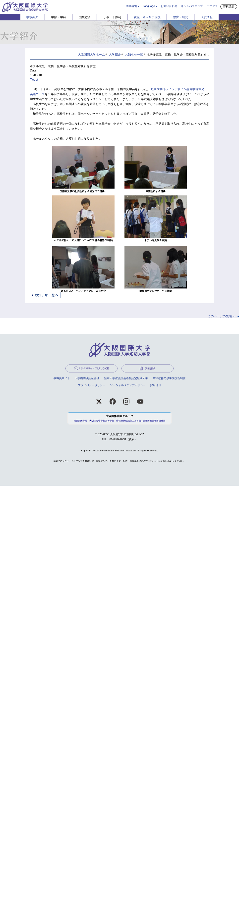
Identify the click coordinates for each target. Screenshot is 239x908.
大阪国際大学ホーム (91, 54)
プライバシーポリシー (91, 385)
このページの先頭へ (221, 316)
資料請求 (228, 6)
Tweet (34, 79)
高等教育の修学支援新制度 (169, 378)
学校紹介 (32, 17)
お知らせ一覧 (134, 54)
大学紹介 (115, 54)
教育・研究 (180, 17)
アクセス (212, 5)
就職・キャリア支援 (147, 17)
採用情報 (155, 385)
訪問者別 (131, 5)
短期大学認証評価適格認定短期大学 (126, 378)
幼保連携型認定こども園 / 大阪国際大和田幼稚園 (140, 421)
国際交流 (84, 17)
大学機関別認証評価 (87, 378)
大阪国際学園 (80, 421)
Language (149, 5)
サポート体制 (112, 17)
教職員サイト (62, 378)
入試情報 (207, 17)
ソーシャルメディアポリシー (128, 385)
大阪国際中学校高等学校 (101, 421)
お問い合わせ (169, 5)
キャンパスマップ (192, 5)
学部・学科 (58, 17)
